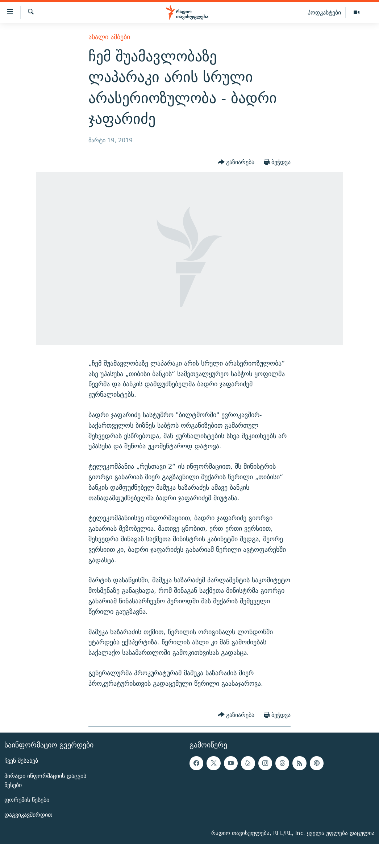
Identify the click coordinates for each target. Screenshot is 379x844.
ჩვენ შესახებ (21, 761)
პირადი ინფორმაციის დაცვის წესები (45, 780)
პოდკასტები (324, 12)
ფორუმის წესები (26, 799)
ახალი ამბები (109, 36)
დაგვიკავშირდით (28, 815)
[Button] (236, 162)
